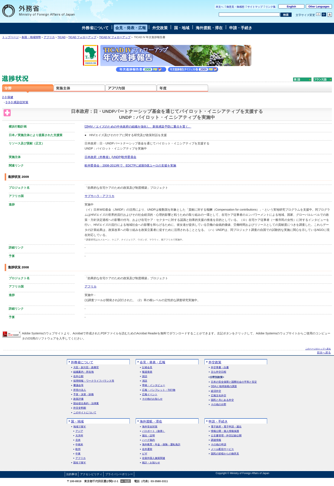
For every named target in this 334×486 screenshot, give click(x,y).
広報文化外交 (218, 395)
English (291, 6)
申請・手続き (240, 28)
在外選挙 (147, 449)
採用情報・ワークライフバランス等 (93, 381)
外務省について (95, 28)
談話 (144, 376)
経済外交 (216, 391)
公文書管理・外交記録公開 (226, 435)
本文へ (219, 6)
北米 (78, 440)
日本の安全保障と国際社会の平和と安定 (234, 382)
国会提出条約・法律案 (86, 403)
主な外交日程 (218, 372)
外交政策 (160, 28)
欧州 (78, 449)
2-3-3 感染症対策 (17, 102)
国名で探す (79, 462)
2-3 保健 (7, 97)
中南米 (79, 444)
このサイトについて (84, 412)
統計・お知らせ (151, 462)
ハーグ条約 (148, 440)
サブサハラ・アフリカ (99, 196)
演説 (144, 381)
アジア (79, 431)
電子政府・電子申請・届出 (226, 426)
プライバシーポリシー (119, 474)
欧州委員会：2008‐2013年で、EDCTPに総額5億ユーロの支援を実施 (130, 165)
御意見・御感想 (235, 6)
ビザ (144, 453)
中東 (78, 453)
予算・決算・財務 (83, 394)
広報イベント (149, 394)
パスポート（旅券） (153, 431)
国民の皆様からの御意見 (225, 453)
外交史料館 (79, 408)
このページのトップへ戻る (318, 349)
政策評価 (78, 399)
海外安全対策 (149, 426)
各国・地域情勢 (31, 37)
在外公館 (78, 376)
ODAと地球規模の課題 (224, 386)
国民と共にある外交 (222, 400)
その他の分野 (218, 404)
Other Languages (319, 6)
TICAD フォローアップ (82, 37)
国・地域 (181, 28)
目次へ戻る (324, 352)
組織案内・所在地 (83, 372)
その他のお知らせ (152, 399)
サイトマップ (255, 6)
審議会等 (78, 385)
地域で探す (79, 426)
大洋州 (79, 435)
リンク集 (270, 6)
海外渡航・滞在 (209, 28)
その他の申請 (218, 444)
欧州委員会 (128, 157)
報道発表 (147, 372)
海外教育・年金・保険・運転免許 (161, 444)
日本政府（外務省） (98, 157)
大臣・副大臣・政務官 (86, 367)
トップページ (10, 37)
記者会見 (147, 367)
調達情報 (216, 440)
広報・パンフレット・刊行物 (158, 390)
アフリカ (49, 37)
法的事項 (71, 474)
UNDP (116, 157)
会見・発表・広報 (130, 28)
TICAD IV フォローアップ (114, 37)
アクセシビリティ (91, 474)
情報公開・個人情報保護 (225, 431)
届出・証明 (148, 435)
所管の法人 (79, 390)
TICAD (62, 37)
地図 (127, 481)
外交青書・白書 (220, 367)
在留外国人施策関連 (153, 458)
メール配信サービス (222, 449)
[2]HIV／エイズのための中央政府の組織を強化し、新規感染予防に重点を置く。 (138, 126)
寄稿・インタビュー (153, 385)
